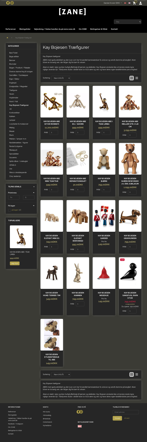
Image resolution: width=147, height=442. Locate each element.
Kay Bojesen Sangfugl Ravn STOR (130, 295)
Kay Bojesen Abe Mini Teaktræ (52, 179)
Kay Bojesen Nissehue (104, 294)
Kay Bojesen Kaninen (78, 294)
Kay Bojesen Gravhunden (130, 237)
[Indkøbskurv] (135, 3)
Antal (46, 132)
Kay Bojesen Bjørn (104, 179)
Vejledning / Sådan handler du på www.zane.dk (54, 29)
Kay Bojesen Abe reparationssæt (77, 179)
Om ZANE (83, 29)
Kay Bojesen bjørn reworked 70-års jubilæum (130, 181)
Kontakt (114, 29)
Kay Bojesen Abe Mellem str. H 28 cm (130, 124)
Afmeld (126, 418)
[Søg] (140, 22)
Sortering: (46, 78)
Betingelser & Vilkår (98, 29)
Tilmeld (117, 418)
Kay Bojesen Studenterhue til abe (51, 357)
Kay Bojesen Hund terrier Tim (51, 294)
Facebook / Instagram (15, 424)
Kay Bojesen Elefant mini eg (51, 237)
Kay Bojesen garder (104, 237)
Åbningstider (24, 29)
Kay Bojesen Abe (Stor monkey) (52, 122)
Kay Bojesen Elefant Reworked (78, 238)
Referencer (11, 29)
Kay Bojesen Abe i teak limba (20, 253)
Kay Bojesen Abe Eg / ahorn (78, 122)
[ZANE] (72, 11)
